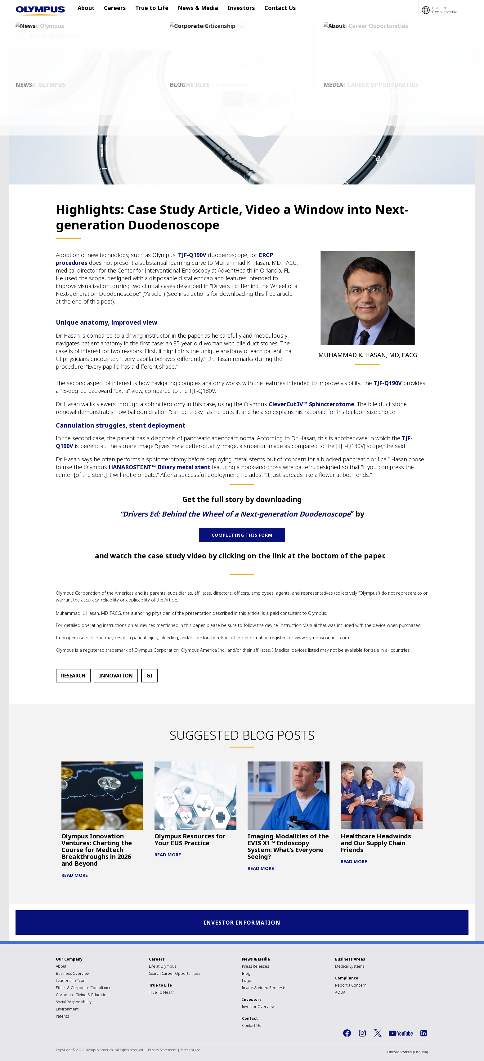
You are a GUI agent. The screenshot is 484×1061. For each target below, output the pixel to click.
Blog (246, 974)
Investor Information (242, 923)
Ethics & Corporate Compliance (83, 988)
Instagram (362, 1034)
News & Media (192, 10)
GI (149, 675)
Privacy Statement (162, 1050)
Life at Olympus (162, 967)
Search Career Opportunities (174, 974)
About (89, 10)
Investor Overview (258, 1007)
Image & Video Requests (264, 988)
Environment (67, 1010)
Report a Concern (350, 986)
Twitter (378, 1034)
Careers (115, 10)
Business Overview (73, 974)
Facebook (347, 1034)
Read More (74, 875)
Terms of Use (190, 1050)
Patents (62, 1017)
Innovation (116, 675)
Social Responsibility (74, 1003)
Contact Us (268, 10)
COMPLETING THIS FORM (242, 535)
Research (73, 675)
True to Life (148, 10)
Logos (247, 981)
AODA (340, 993)
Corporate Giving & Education (82, 995)
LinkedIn (423, 1034)
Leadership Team (71, 981)
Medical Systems (349, 967)
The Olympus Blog (55, 36)
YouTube (401, 1034)
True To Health (162, 993)
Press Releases (255, 967)
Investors (232, 10)
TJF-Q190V (192, 255)
